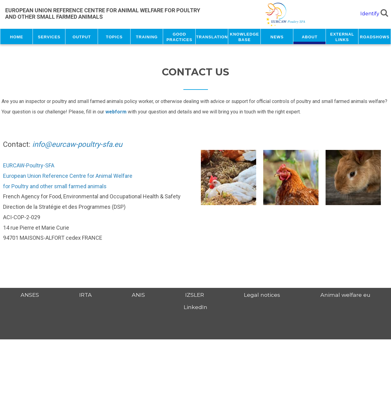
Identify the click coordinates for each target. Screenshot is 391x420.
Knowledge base (244, 36)
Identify (369, 14)
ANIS (138, 295)
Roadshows (374, 36)
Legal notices (262, 295)
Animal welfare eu (345, 295)
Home (16, 36)
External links (342, 36)
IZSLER (194, 295)
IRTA (85, 295)
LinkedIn (195, 307)
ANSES (30, 295)
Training (147, 36)
